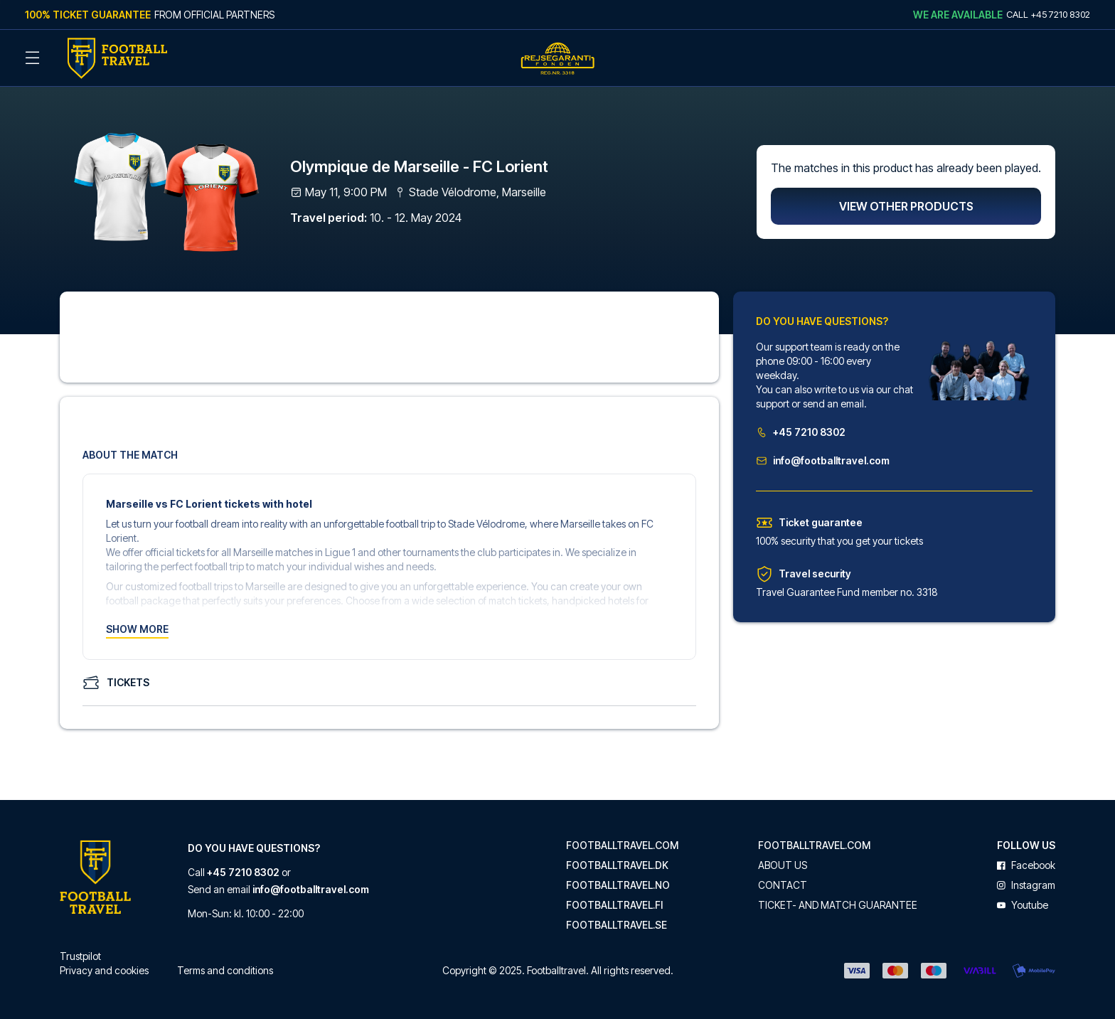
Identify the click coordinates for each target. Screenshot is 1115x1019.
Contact (782, 885)
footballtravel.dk (617, 865)
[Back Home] (117, 58)
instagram (1026, 885)
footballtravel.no (618, 885)
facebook (1026, 865)
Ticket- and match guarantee (837, 905)
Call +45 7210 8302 (1048, 14)
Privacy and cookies (104, 970)
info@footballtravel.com (823, 460)
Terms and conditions (225, 970)
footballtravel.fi (614, 905)
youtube (1022, 905)
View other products (906, 206)
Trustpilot (80, 956)
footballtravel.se (616, 925)
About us (782, 865)
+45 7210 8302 (800, 432)
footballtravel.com (622, 845)
